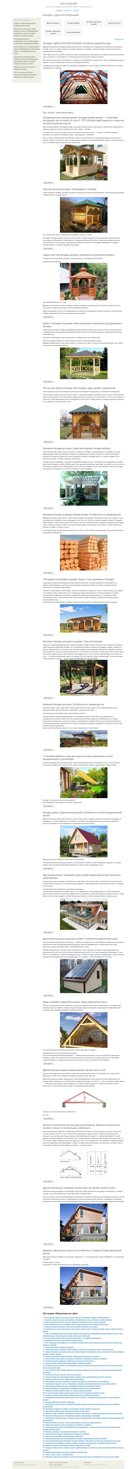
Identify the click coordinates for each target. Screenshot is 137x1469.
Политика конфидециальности (56, 1464)
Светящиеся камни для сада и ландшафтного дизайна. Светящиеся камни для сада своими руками (80, 1384)
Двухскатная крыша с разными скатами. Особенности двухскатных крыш (80, 938)
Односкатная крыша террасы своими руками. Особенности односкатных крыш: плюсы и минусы (79, 1349)
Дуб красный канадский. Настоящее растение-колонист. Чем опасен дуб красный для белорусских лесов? (83, 1441)
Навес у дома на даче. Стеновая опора (59, 1454)
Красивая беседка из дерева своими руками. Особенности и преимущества (82, 514)
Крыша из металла (114, 23)
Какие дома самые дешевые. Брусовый (59, 1347)
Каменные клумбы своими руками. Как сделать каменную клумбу (68, 1390)
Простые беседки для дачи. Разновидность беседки (69, 189)
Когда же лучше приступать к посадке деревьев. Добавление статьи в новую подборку (75, 1322)
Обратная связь (87, 1462)
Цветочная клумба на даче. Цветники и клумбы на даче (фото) (67, 1411)
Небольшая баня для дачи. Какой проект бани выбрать (64, 1379)
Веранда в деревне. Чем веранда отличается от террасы (65, 1431)
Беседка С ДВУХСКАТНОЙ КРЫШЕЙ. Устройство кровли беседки (77, 43)
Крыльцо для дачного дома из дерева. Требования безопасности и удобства (72, 1356)
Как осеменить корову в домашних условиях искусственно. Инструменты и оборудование (77, 1381)
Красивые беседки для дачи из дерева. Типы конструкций (73, 641)
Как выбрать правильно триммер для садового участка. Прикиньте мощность (72, 1409)
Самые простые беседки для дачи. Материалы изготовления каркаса (78, 254)
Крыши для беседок (73, 32)
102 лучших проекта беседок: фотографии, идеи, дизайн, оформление (79, 388)
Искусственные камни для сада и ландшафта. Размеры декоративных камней (73, 1386)
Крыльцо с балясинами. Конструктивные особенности (64, 1436)
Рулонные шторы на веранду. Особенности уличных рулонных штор (69, 1361)
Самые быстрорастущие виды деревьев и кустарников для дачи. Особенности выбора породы (78, 1320)
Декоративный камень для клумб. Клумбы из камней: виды (66, 1452)
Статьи (76, 10)
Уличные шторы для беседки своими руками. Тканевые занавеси (68, 1363)
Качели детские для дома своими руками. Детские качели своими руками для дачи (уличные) (78, 1377)
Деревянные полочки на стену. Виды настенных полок (64, 1340)
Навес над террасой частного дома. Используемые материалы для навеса (71, 1326)
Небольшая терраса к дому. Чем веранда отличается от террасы (68, 1425)
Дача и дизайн (68, 3)
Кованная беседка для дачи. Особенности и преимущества (73, 704)
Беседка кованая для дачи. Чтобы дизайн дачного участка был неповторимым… (73, 1422)
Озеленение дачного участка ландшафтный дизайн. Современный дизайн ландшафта (76, 1438)
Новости (67, 10)
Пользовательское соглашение (61, 1462)
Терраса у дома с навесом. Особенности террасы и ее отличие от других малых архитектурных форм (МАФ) (83, 1413)
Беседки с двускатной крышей (53, 32)
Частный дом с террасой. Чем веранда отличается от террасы (67, 1434)
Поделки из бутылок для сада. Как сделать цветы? (63, 1374)
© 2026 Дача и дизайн (19, 1462)
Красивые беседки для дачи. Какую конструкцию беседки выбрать (77, 448)
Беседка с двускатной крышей (94, 23)
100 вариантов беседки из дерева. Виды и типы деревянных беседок (78, 579)
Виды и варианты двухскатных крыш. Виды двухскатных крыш (75, 1002)
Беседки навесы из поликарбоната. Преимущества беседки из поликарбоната (73, 1388)
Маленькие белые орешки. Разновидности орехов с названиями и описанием (72, 1416)
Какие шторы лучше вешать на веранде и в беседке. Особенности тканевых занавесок (76, 1358)
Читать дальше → (48, 106)
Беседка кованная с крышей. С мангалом (60, 1402)
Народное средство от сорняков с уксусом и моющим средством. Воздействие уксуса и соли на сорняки (82, 1457)
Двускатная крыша (53, 23)
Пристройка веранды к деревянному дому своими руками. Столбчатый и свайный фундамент (26, 41)
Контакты (51, 1462)
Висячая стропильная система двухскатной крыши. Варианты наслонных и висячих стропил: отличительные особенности (81, 1126)
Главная (59, 10)
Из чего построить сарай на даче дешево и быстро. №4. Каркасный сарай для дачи (75, 1393)
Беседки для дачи (73, 23)
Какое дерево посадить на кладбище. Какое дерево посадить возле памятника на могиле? (77, 1324)
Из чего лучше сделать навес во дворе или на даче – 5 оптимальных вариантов (73, 1338)
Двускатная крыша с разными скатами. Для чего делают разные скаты (79, 1187)
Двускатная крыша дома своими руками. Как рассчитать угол (74, 1070)
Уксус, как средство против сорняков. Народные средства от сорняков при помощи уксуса (25, 75)
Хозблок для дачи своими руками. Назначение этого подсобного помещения (72, 1395)
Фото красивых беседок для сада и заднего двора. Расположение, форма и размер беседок (77, 1317)
